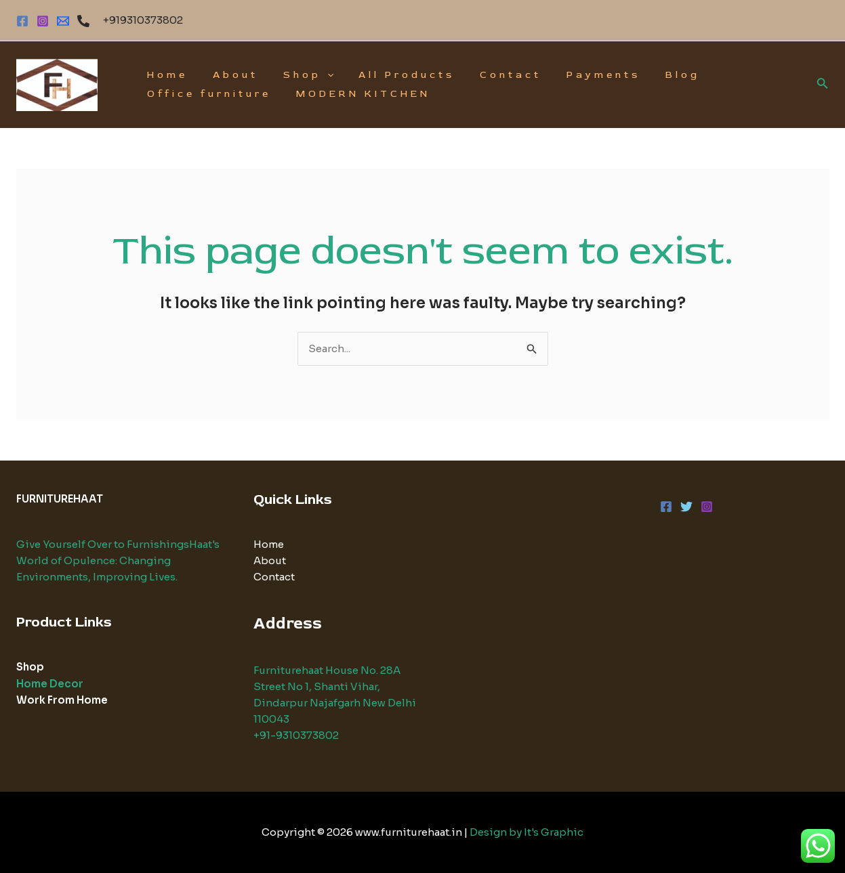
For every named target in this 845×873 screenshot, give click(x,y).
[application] (312, 75)
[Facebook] (22, 21)
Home (164, 75)
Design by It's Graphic (526, 832)
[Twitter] (686, 507)
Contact (483, 75)
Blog (643, 75)
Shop (293, 75)
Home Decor (49, 682)
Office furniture (206, 94)
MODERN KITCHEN (354, 94)
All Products (385, 75)
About (226, 75)
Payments (570, 75)
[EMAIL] (63, 21)
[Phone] (83, 21)
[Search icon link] (823, 84)
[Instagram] (43, 21)
